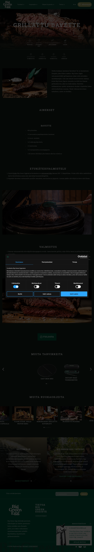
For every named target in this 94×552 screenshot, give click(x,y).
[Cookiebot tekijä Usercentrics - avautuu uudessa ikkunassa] (79, 256)
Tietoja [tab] (74, 262)
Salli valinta (47, 294)
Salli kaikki (74, 294)
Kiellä (20, 294)
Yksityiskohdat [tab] (47, 262)
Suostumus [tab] (19, 262)
